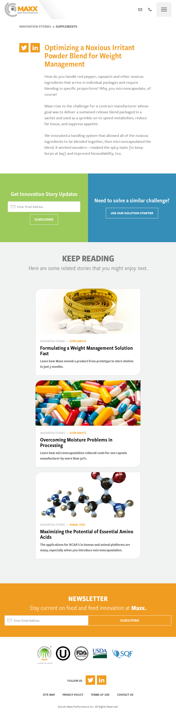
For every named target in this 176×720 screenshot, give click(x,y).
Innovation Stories (35, 26)
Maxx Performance (21, 9)
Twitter (90, 680)
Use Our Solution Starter (132, 213)
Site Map (49, 695)
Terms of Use (100, 695)
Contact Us (125, 695)
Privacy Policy (73, 695)
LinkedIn (101, 680)
